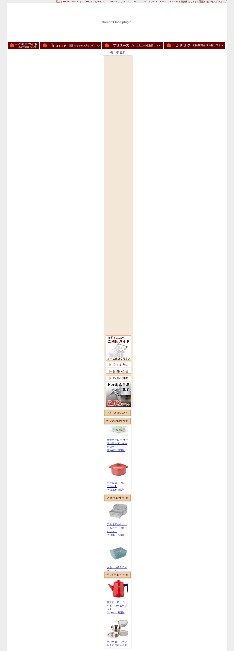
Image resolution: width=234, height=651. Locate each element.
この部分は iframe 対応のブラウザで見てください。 (117, 459)
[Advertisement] (118, 126)
